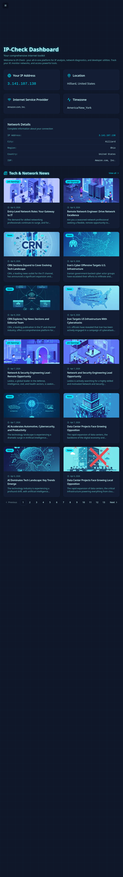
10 (83, 502)
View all (114, 173)
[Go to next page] (113, 502)
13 (104, 502)
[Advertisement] (61, 21)
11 (90, 502)
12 (97, 502)
